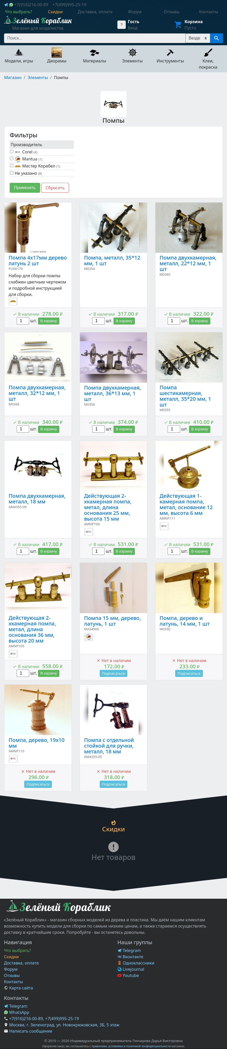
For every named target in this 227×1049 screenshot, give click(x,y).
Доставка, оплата (21, 963)
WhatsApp (16, 1012)
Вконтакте (130, 957)
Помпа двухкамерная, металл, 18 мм (37, 498)
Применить (25, 187)
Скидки (11, 957)
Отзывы (12, 975)
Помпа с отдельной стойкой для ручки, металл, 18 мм (109, 745)
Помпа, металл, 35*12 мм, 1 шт (112, 260)
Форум (10, 969)
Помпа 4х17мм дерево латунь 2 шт (38, 260)
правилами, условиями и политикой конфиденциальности (131, 1046)
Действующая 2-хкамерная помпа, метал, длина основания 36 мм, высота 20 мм (32, 629)
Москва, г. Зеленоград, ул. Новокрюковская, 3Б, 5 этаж (64, 1025)
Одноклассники (135, 963)
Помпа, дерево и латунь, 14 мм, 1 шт (185, 620)
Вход (132, 28)
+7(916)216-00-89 (31, 5)
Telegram (129, 950)
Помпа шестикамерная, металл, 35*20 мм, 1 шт (185, 396)
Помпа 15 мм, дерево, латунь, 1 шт (112, 620)
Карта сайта (18, 988)
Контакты (13, 982)
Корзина (194, 21)
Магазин (13, 77)
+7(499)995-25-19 (69, 5)
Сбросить (55, 188)
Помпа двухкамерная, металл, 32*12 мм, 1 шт (37, 393)
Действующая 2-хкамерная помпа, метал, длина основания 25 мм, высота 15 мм (107, 507)
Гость (133, 21)
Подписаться (113, 673)
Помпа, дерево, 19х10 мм (37, 742)
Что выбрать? (17, 950)
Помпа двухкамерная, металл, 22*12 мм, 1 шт (188, 263)
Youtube (128, 975)
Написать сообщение (30, 1031)
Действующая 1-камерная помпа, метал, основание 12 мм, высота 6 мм (186, 504)
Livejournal (130, 969)
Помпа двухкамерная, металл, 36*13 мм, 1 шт (112, 393)
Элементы (38, 77)
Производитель (26, 144)
